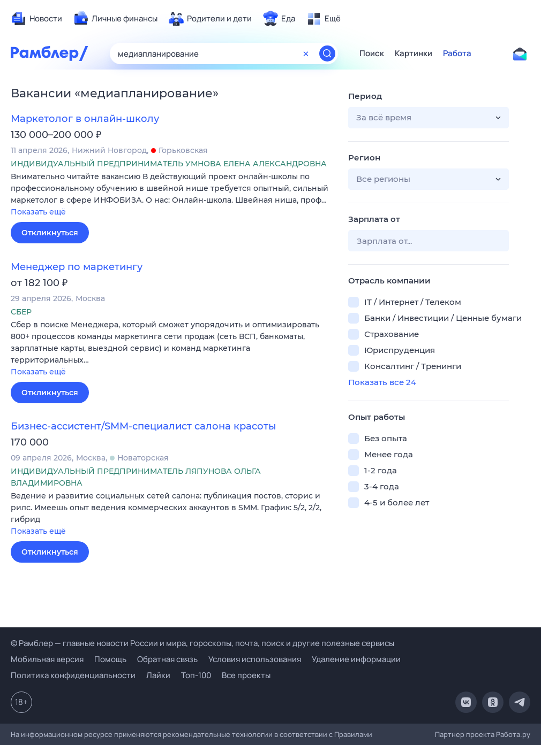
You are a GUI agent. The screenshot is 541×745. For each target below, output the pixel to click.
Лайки (158, 675)
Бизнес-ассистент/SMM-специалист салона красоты (143, 426)
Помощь (110, 659)
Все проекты (246, 675)
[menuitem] (36, 19)
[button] (171, 195)
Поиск (371, 53)
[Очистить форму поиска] (306, 53)
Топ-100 (196, 675)
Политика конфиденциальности (73, 675)
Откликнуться (49, 232)
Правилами (353, 734)
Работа (457, 53)
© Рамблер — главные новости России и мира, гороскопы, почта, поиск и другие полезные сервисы (202, 643)
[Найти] (327, 53)
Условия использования (254, 659)
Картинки (413, 53)
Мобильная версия (47, 659)
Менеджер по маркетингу (76, 267)
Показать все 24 (382, 382)
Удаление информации (356, 659)
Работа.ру (513, 734)
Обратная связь (167, 659)
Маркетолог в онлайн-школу (85, 119)
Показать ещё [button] (38, 212)
